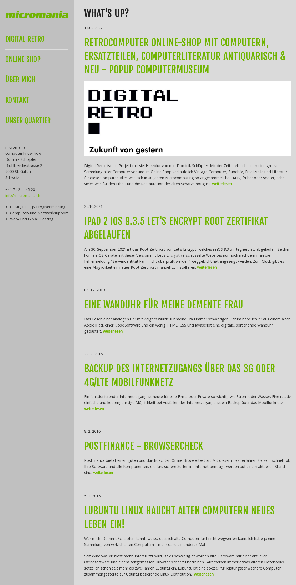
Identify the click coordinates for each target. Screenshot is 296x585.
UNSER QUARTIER (28, 120)
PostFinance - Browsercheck (143, 446)
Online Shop (23, 59)
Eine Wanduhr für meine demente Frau (163, 305)
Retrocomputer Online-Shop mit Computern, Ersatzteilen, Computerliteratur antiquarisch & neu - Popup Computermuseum (185, 56)
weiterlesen (222, 183)
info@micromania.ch (22, 195)
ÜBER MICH (20, 79)
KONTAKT (17, 100)
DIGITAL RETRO (25, 38)
